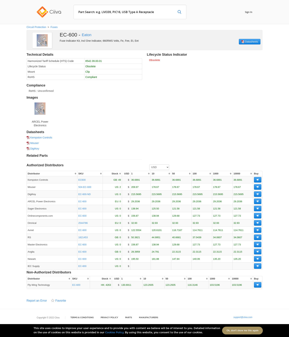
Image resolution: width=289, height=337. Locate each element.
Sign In (248, 11)
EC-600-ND (84, 194)
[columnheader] (52, 173)
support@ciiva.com (243, 317)
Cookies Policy (114, 332)
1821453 (83, 237)
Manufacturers (148, 318)
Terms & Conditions (82, 318)
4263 (108, 285)
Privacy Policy (109, 318)
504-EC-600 (84, 187)
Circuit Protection (36, 27)
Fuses (54, 27)
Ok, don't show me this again (242, 330)
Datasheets (249, 41)
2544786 (83, 223)
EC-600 (82, 201)
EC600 (82, 179)
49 (119, 179)
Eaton (86, 35)
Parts (128, 318)
